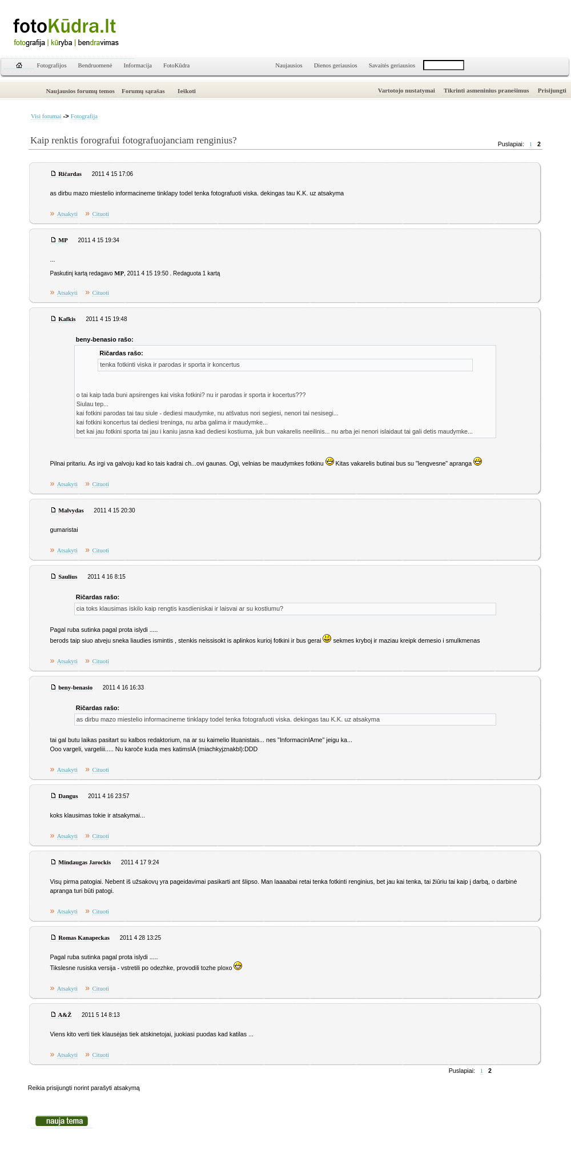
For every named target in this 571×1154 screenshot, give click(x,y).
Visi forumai (46, 116)
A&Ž (65, 1015)
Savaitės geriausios (392, 65)
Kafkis (66, 319)
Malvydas (70, 510)
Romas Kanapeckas (84, 938)
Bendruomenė (95, 65)
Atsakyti (67, 214)
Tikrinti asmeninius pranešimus (486, 90)
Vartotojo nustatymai (406, 90)
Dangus (68, 796)
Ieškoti (187, 90)
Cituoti (100, 214)
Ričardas (70, 174)
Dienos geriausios (335, 65)
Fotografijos (52, 65)
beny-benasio (75, 687)
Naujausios (288, 65)
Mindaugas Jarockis (84, 862)
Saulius (67, 577)
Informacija (137, 65)
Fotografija (84, 116)
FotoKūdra (176, 65)
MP (63, 240)
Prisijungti (552, 90)
